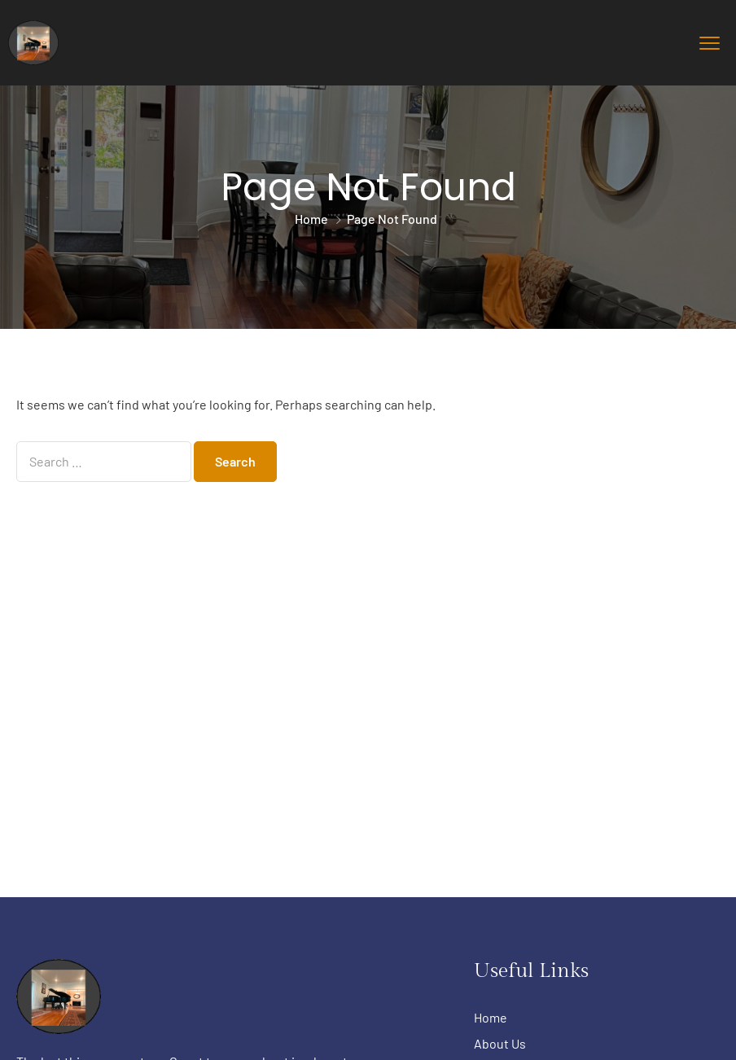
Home (311, 218)
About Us (500, 1043)
